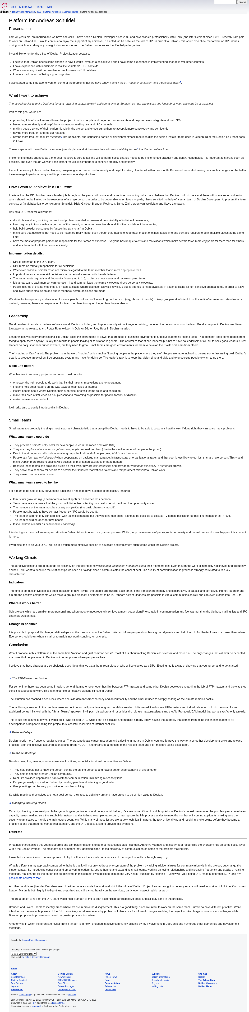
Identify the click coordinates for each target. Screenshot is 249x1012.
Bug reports (156, 983)
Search (201, 977)
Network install (64, 977)
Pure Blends (63, 983)
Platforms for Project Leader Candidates (60, 12)
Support (155, 974)
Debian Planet (205, 986)
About (14, 974)
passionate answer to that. (25, 878)
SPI (34, 1003)
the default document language (35, 957)
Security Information (160, 980)
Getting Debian (65, 974)
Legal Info (15, 986)
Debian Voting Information (23, 12)
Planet (39, 6)
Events (108, 980)
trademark (36, 1006)
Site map (202, 974)
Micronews (25, 6)
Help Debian (17, 989)
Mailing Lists (157, 986)
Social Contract (18, 977)
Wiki (49, 6)
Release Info (110, 986)
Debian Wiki (110, 989)
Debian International (160, 977)
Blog (13, 6)
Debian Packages (66, 986)
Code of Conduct (19, 980)
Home (14, 968)
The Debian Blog (206, 980)
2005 (38, 12)
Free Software (17, 983)
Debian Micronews (207, 983)
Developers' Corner (67, 989)
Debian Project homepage (34, 940)
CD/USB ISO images (67, 980)
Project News (111, 977)
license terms (58, 1003)
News (107, 974)
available (72, 994)
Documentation (112, 983)
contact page (25, 994)
